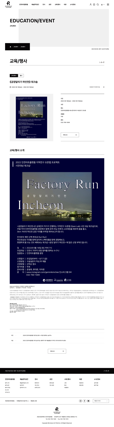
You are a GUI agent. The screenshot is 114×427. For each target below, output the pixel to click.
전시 (44, 4)
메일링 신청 (34, 401)
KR (102, 4)
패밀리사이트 (97, 401)
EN (104, 4)
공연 (50, 4)
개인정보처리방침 (9, 401)
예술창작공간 (35, 4)
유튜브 (88, 401)
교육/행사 (57, 4)
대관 (65, 4)
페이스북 (84, 401)
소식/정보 (72, 4)
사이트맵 (108, 4)
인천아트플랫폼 (23, 4)
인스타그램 (80, 401)
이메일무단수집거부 (22, 401)
